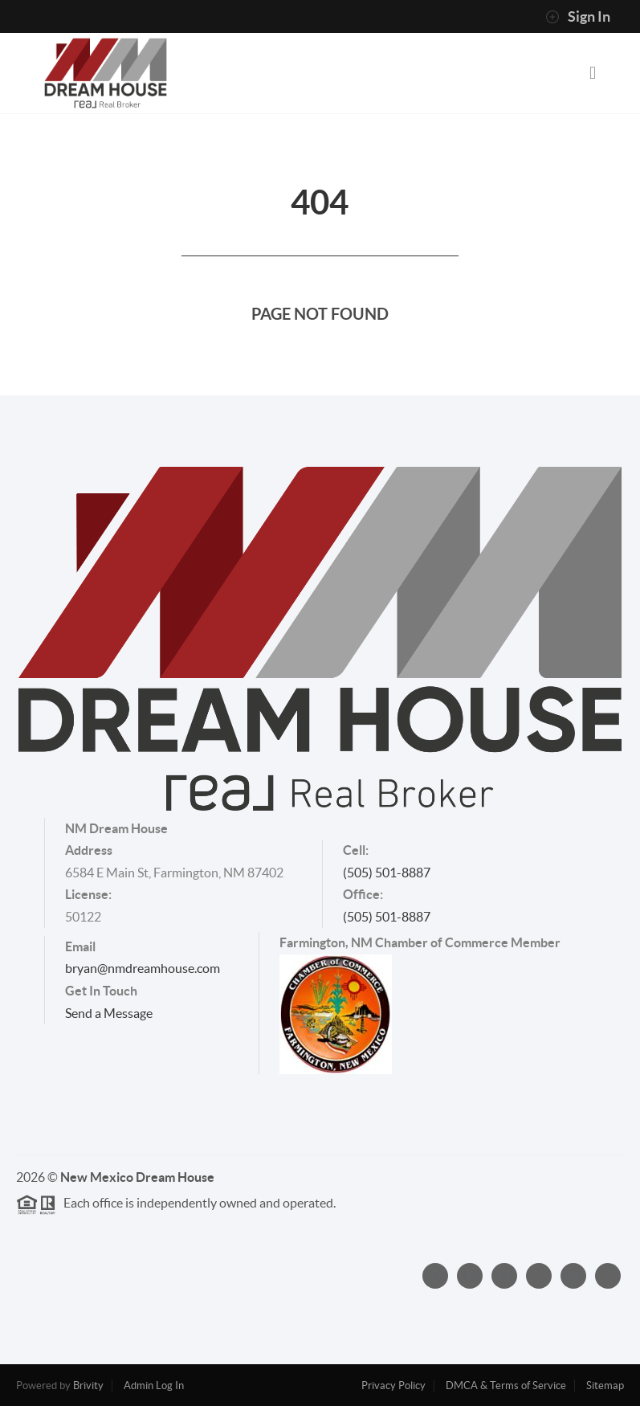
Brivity (88, 1385)
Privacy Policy (393, 1385)
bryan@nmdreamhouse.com (142, 968)
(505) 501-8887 (386, 872)
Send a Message (109, 1013)
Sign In (577, 17)
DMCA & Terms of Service (506, 1385)
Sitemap (605, 1385)
